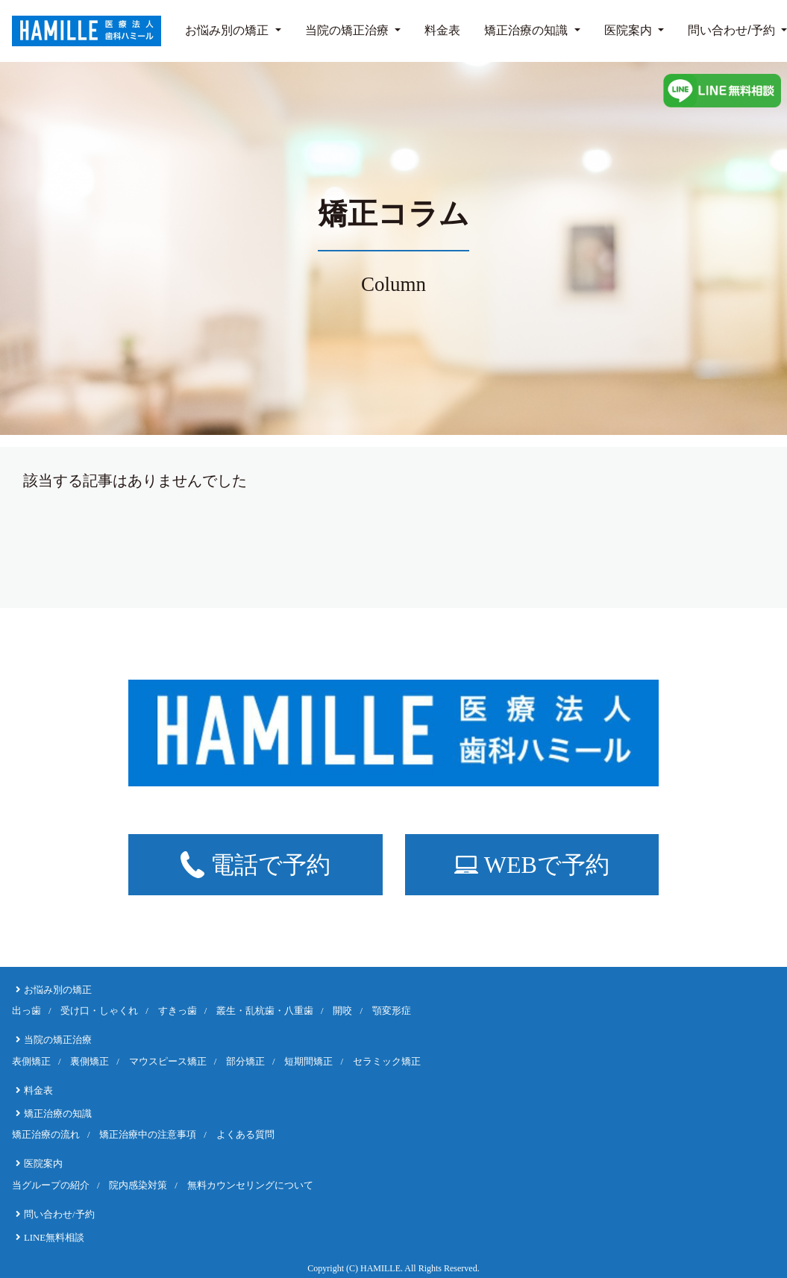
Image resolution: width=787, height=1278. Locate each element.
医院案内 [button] (629, 30)
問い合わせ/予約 (731, 30)
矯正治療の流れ (46, 1135)
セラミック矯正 (387, 1061)
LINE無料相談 (54, 1237)
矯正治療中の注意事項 (147, 1135)
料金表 (442, 30)
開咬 (342, 1011)
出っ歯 (26, 1011)
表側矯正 (31, 1061)
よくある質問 (245, 1135)
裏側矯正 (89, 1061)
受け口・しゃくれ (99, 1011)
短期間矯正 (308, 1061)
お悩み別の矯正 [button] (228, 30)
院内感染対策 (138, 1185)
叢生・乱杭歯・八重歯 (264, 1011)
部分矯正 (245, 1061)
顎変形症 (391, 1011)
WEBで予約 (531, 864)
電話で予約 (255, 864)
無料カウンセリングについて (250, 1185)
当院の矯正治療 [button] (348, 30)
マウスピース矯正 (168, 1061)
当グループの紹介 (51, 1185)
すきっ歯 (177, 1011)
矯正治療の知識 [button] (527, 30)
